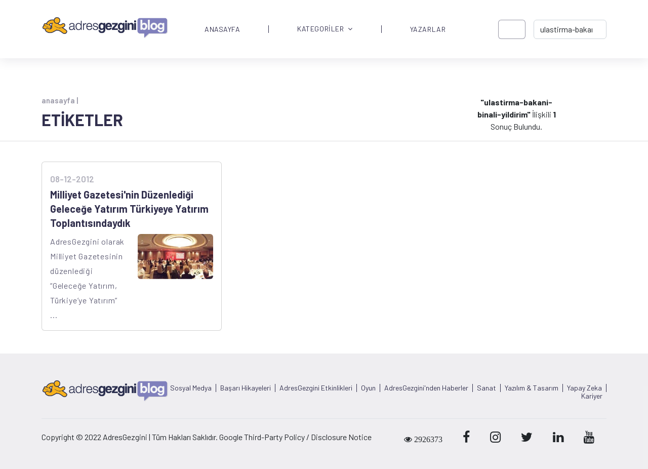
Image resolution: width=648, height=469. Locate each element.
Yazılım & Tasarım (531, 388)
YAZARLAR (428, 29)
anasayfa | (60, 100)
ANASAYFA (222, 29)
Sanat (486, 388)
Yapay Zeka (584, 388)
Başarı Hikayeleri (245, 388)
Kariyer (591, 396)
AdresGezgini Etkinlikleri (315, 388)
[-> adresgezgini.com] (570, 29)
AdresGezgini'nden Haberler (426, 388)
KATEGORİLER (325, 29)
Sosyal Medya (191, 388)
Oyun (368, 388)
